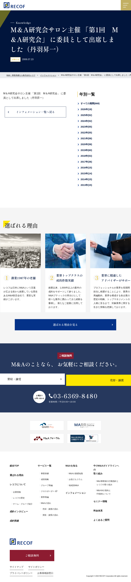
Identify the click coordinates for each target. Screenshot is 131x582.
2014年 (86, 179)
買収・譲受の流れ (50, 517)
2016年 (86, 167)
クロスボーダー (48, 493)
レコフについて (18, 483)
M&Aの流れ (46, 505)
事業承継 (45, 475)
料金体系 (98, 509)
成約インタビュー (19, 508)
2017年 (86, 161)
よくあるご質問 (101, 516)
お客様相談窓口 (45, 568)
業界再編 (45, 499)
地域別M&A (74, 487)
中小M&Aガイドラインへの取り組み (106, 473)
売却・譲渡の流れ (50, 511)
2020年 (86, 144)
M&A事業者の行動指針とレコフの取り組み (107, 485)
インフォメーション (51, 75)
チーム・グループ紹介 (23, 502)
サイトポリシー (36, 561)
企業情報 (17, 490)
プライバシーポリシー (21, 568)
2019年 (86, 150)
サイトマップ (16, 561)
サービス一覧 (44, 469)
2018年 (86, 156)
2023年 (86, 126)
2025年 (86, 115)
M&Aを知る (72, 469)
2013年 (86, 185)
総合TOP (14, 469)
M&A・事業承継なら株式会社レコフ (22, 75)
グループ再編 (47, 487)
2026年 (86, 109)
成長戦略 (45, 482)
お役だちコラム (75, 482)
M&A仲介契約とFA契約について (104, 494)
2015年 (86, 173)
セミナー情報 (100, 502)
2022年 (86, 132)
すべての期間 (90, 103)
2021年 (86, 138)
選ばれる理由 (16, 476)
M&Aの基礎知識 (76, 475)
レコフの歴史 (19, 496)
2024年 (86, 121)
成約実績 (14, 515)
